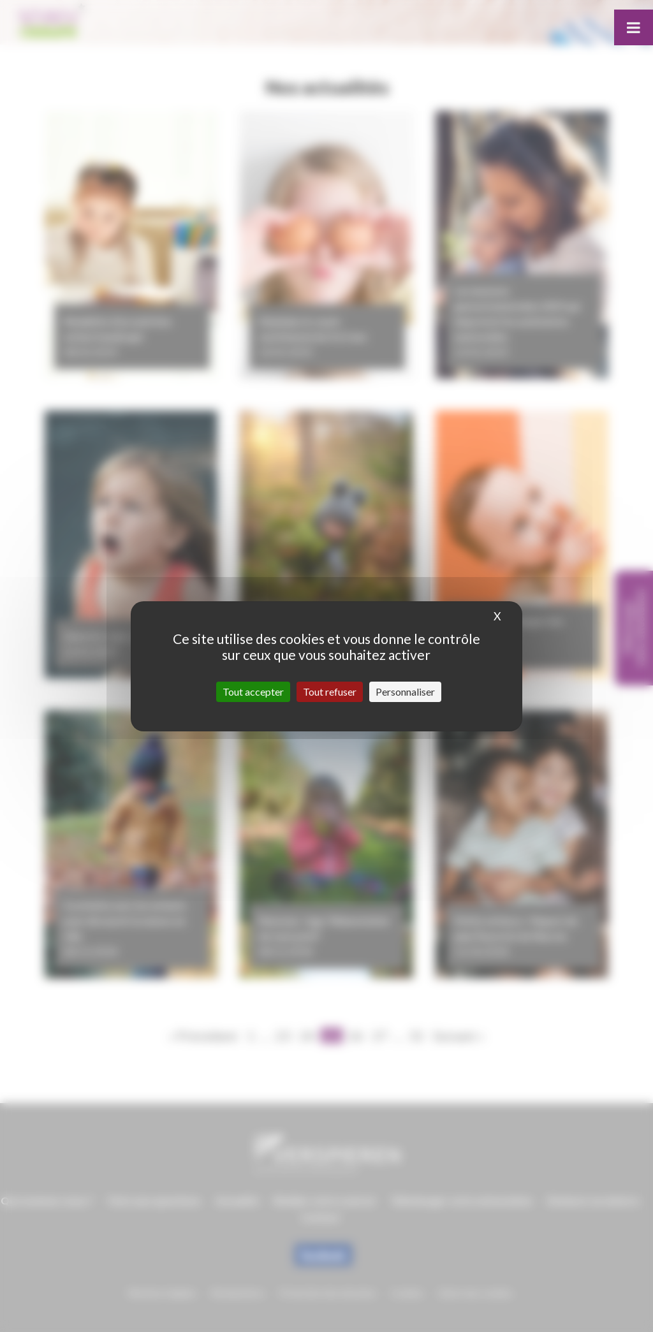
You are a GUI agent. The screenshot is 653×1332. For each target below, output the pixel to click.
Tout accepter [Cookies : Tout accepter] (253, 691)
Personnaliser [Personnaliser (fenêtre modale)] (405, 691)
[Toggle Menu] (633, 27)
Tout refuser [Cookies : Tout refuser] (329, 691)
